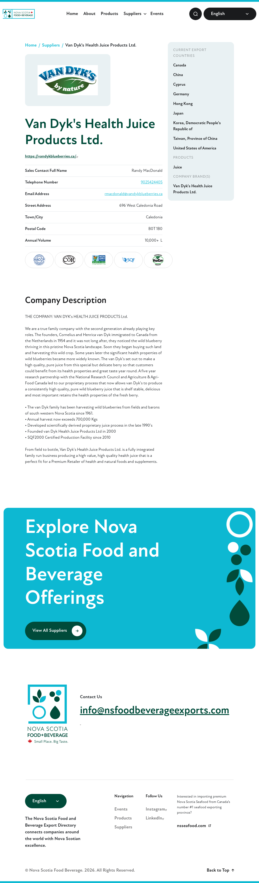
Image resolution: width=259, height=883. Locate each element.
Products (109, 14)
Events (157, 14)
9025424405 (151, 182)
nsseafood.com (195, 826)
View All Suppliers (57, 631)
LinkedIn (155, 818)
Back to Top (220, 870)
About (89, 14)
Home (72, 14)
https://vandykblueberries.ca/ (52, 156)
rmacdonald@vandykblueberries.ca (133, 194)
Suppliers (132, 14)
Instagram (157, 809)
